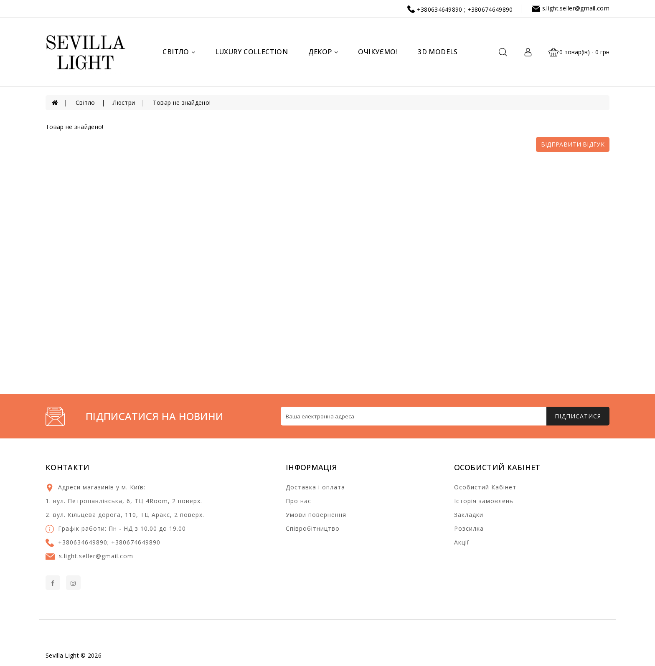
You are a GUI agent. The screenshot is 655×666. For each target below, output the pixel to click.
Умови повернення (316, 515)
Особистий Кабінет (485, 487)
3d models (438, 52)
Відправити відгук (572, 144)
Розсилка (469, 528)
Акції (461, 542)
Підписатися (578, 416)
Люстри (124, 102)
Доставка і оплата (315, 487)
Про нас (298, 501)
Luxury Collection (251, 52)
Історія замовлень (483, 501)
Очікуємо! (378, 52)
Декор (323, 52)
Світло (178, 52)
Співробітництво (313, 528)
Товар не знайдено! (182, 102)
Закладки (468, 515)
